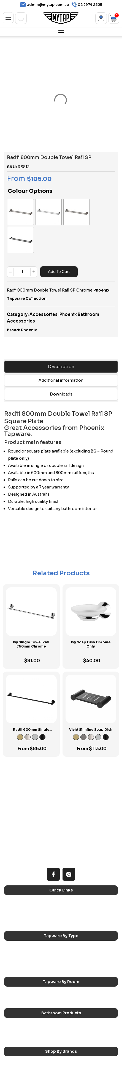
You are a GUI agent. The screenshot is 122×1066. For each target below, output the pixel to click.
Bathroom (16, 958)
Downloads (61, 352)
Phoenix (29, 288)
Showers (70, 958)
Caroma (15, 1021)
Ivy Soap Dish (90, 602)
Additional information (61, 338)
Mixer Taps (72, 912)
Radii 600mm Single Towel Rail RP (31, 690)
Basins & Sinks (20, 989)
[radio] (14, 205)
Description (61, 325)
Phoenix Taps (19, 1028)
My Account (101, 18)
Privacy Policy (57, 1057)
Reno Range (18, 867)
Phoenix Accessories (80, 1028)
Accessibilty (18, 874)
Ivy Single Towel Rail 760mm (31, 602)
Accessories (43, 272)
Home (13, 859)
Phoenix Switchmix (23, 1035)
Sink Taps (16, 905)
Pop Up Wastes (21, 997)
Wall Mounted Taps (79, 927)
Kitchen (14, 951)
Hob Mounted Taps (24, 927)
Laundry (69, 951)
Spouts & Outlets (22, 920)
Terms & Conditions (25, 1057)
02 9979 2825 (87, 4)
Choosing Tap (74, 867)
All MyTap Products (79, 859)
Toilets (68, 989)
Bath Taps (16, 912)
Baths (67, 982)
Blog (67, 874)
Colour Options (30, 191)
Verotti (69, 1035)
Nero (67, 1021)
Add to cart (58, 230)
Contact (15, 881)
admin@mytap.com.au (44, 4)
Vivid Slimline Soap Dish (90, 688)
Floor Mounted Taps (79, 920)
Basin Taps (72, 905)
